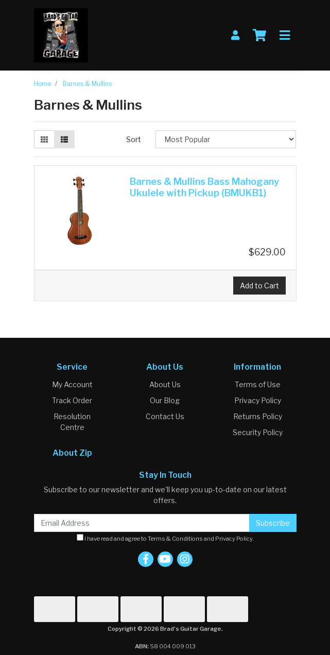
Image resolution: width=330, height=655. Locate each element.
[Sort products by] (225, 139)
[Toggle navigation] (285, 35)
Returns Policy (257, 416)
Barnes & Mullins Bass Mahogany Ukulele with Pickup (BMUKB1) (204, 187)
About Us (165, 384)
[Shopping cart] (259, 35)
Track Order (72, 400)
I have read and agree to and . (165, 538)
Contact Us (165, 416)
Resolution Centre (72, 422)
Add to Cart (259, 285)
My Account (72, 384)
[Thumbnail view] (44, 139)
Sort (133, 139)
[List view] (64, 139)
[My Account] (235, 35)
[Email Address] (142, 523)
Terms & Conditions (175, 538)
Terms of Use (258, 384)
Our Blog (165, 400)
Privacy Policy (257, 400)
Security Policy (258, 432)
